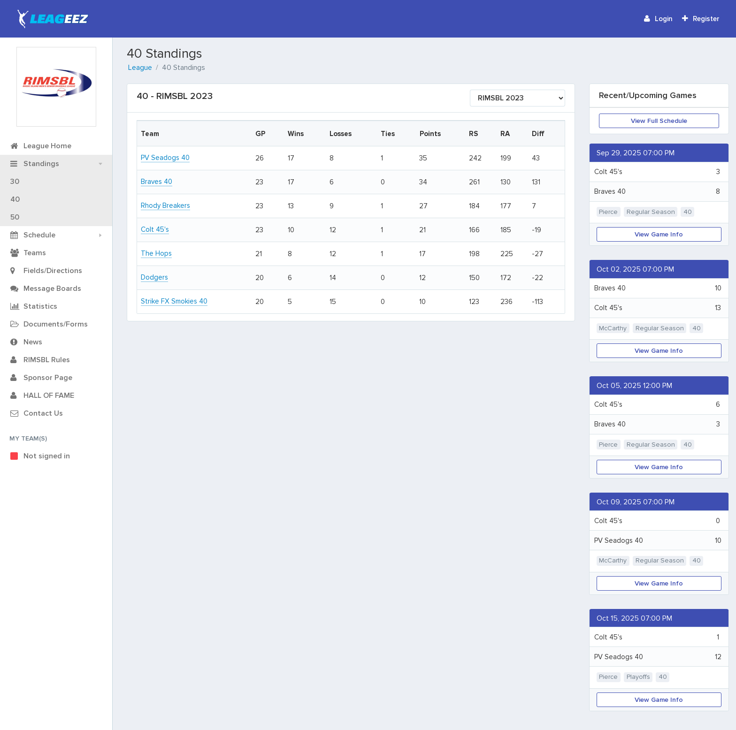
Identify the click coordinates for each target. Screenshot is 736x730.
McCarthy (613, 328)
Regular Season (651, 212)
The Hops (156, 253)
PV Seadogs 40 (165, 157)
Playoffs (638, 677)
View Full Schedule (659, 121)
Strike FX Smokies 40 (174, 301)
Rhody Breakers (165, 205)
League (140, 67)
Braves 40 (156, 181)
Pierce (608, 212)
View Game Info (659, 234)
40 (687, 212)
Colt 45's (155, 229)
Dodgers (154, 277)
